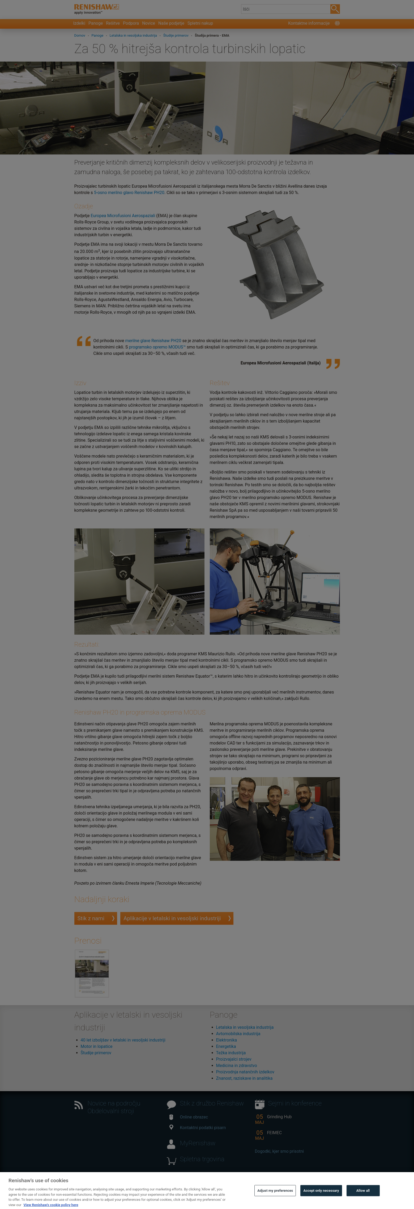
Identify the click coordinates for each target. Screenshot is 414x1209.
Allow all (363, 1201)
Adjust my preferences (275, 1201)
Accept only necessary (321, 1201)
